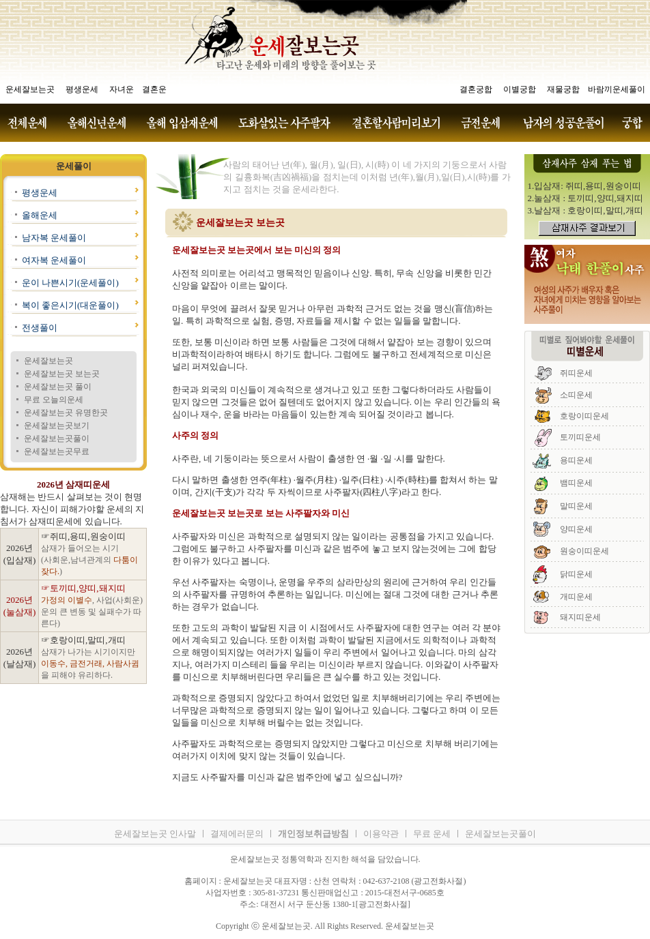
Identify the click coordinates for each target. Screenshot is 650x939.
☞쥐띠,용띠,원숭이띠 (83, 536)
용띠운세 (576, 460)
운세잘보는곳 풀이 (57, 386)
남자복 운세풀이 (54, 238)
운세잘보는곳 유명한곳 (66, 412)
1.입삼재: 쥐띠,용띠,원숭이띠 (584, 186)
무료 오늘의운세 (53, 399)
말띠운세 (576, 506)
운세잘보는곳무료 (56, 451)
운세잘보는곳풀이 (56, 438)
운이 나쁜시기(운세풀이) (70, 283)
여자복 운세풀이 (54, 260)
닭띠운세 (576, 574)
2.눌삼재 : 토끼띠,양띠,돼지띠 (585, 198)
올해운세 (39, 215)
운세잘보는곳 (48, 361)
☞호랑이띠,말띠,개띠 (83, 640)
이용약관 (381, 834)
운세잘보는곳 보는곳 (62, 373)
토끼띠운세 (580, 437)
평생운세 (39, 193)
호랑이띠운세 (584, 416)
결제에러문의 (237, 834)
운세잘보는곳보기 (56, 425)
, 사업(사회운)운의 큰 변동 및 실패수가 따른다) (92, 611)
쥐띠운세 (576, 373)
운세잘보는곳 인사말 (155, 834)
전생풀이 (39, 328)
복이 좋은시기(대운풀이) (70, 305)
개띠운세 (576, 596)
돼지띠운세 (580, 617)
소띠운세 (576, 395)
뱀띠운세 (576, 483)
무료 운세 (432, 834)
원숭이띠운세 (584, 551)
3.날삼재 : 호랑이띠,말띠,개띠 (585, 210)
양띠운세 (576, 529)
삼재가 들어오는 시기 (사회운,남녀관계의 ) (89, 559)
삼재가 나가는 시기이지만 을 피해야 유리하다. (90, 663)
